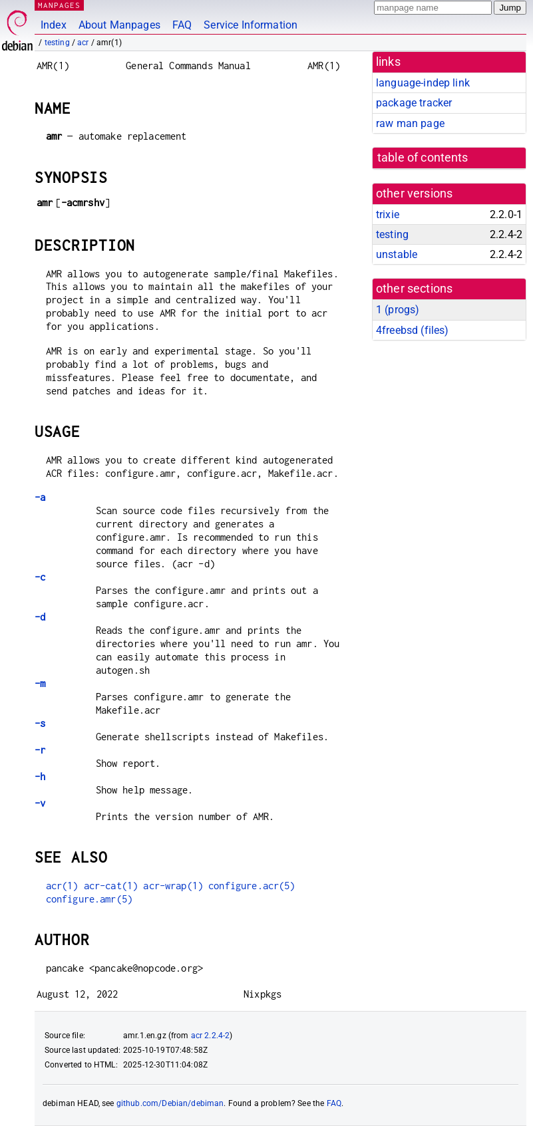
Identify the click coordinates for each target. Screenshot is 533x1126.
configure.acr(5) (251, 885)
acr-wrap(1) (173, 885)
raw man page (410, 123)
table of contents (422, 157)
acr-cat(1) (111, 885)
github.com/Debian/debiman (170, 1103)
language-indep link (423, 82)
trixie (387, 214)
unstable (396, 254)
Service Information (250, 25)
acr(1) (62, 885)
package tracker (414, 102)
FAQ (182, 25)
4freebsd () (412, 330)
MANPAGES (59, 5)
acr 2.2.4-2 (210, 1035)
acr (83, 42)
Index (54, 25)
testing (57, 42)
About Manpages (119, 25)
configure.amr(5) (89, 899)
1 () (397, 309)
